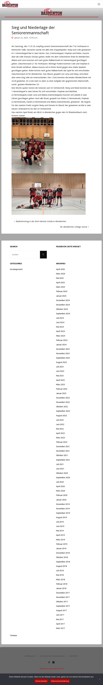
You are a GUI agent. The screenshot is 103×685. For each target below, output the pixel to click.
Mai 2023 (60, 376)
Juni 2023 (60, 371)
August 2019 (61, 517)
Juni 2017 (60, 615)
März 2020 (60, 491)
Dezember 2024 (63, 300)
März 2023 (60, 384)
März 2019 (60, 540)
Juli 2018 (60, 570)
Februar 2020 (61, 495)
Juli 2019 (60, 522)
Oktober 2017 (62, 602)
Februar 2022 (61, 442)
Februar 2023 (61, 389)
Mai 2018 (60, 575)
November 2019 (63, 509)
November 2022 (63, 402)
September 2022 (63, 411)
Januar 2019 (61, 548)
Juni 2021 (60, 469)
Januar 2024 (61, 345)
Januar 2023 (61, 393)
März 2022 (60, 438)
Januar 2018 (61, 588)
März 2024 (60, 336)
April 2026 (60, 269)
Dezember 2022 (63, 398)
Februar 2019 (61, 544)
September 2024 (63, 314)
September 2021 (63, 460)
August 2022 (61, 416)
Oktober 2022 (62, 407)
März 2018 (60, 579)
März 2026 (60, 274)
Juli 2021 (60, 464)
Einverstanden (41, 681)
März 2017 (60, 628)
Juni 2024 (60, 322)
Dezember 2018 (63, 553)
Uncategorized (16, 269)
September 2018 (63, 562)
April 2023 (60, 380)
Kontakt (73, 656)
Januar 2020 (61, 500)
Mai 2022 (60, 429)
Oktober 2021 (62, 455)
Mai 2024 (60, 327)
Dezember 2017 (63, 593)
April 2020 (60, 486)
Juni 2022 (60, 424)
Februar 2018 (61, 584)
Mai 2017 (60, 619)
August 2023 (61, 362)
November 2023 (63, 353)
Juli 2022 (60, 420)
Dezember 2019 (63, 504)
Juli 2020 (60, 482)
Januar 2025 (61, 296)
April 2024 (60, 331)
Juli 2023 (60, 367)
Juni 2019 (60, 526)
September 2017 (63, 606)
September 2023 (63, 358)
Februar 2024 (61, 340)
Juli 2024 (60, 318)
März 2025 (60, 287)
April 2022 (60, 433)
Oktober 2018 (62, 557)
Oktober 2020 (62, 473)
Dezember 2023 (63, 349)
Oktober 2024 (62, 309)
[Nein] (99, 679)
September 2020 (63, 477)
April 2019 (60, 535)
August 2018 (61, 566)
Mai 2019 (60, 531)
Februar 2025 (61, 291)
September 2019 (63, 513)
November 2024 (63, 305)
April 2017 (60, 624)
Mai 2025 (60, 278)
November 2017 (63, 597)
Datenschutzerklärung (52, 656)
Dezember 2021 (63, 446)
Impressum (30, 656)
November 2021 (63, 451)
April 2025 (60, 282)
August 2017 (61, 610)
